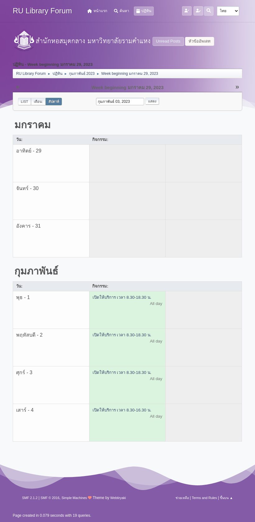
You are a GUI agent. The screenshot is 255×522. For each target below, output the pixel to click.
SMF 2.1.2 (30, 498)
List (24, 101)
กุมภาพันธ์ (36, 271)
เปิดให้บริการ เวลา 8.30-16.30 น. (122, 410)
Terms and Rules (204, 498)
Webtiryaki (118, 498)
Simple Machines (74, 498)
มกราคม (32, 124)
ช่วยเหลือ (182, 498)
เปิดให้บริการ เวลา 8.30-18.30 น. (122, 297)
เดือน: (38, 101)
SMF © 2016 (50, 498)
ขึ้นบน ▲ (226, 498)
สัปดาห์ (53, 101)
